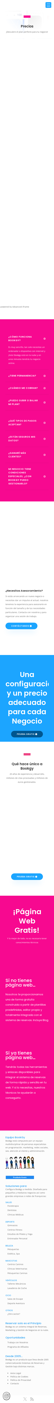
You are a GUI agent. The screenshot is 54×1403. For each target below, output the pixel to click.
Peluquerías (13, 1249)
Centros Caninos (15, 1264)
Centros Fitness (14, 1229)
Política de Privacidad (20, 1380)
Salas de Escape (15, 1299)
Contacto (14, 1383)
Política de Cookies (19, 1376)
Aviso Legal (15, 1373)
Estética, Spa (13, 1253)
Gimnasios (12, 1225)
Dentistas (12, 1210)
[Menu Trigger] (48, 5)
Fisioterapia (13, 1206)
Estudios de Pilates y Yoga (19, 1234)
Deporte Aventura (16, 1303)
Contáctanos (20, 626)
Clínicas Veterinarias (17, 1268)
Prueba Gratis (26, 734)
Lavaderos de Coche (17, 1288)
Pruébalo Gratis (19, 1177)
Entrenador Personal (17, 1238)
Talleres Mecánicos (16, 1283)
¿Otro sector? (13, 1314)
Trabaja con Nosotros (17, 1342)
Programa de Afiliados (18, 1346)
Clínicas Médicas (15, 1214)
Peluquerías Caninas (17, 1273)
